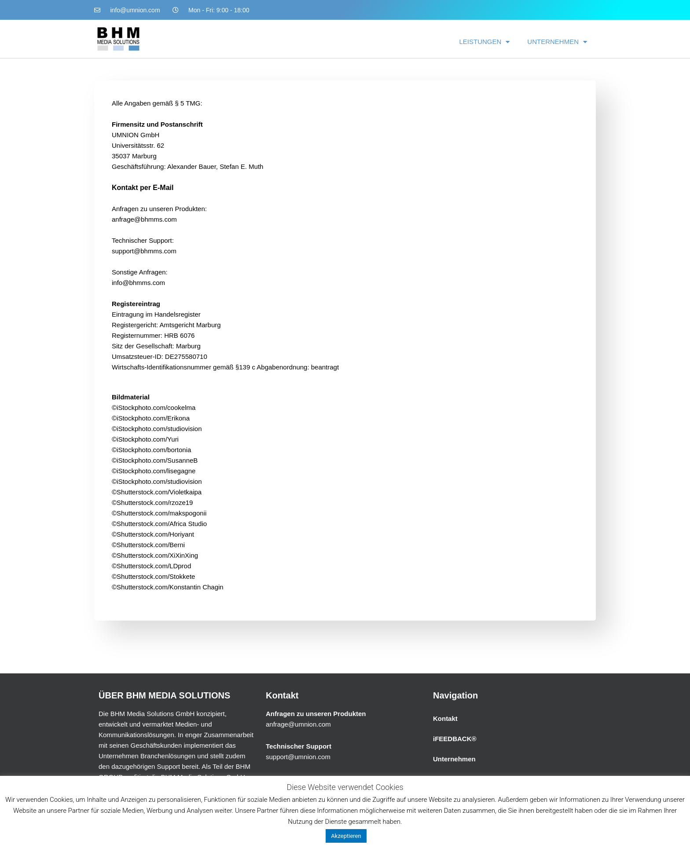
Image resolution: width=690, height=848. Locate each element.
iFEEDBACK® (455, 738)
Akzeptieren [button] (346, 836)
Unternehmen (454, 759)
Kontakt (445, 718)
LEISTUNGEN (484, 42)
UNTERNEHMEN (557, 42)
